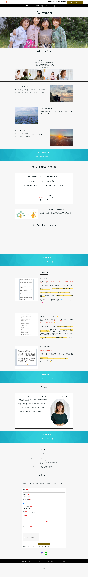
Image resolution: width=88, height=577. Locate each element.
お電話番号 (25, 496)
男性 (24, 514)
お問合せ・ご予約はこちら (75, 2)
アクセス (52, 5)
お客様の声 (39, 5)
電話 (29, 509)
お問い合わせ (58, 5)
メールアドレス (26, 501)
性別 (24, 512)
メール (25, 509)
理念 (27, 5)
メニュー (45, 563)
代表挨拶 (45, 5)
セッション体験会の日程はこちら (44, 156)
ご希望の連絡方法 (26, 508)
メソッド (32, 5)
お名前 (24, 490)
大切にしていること (26, 563)
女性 (28, 514)
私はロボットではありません (30, 540)
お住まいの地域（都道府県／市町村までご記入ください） (34, 522)
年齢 (24, 517)
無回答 (33, 514)
